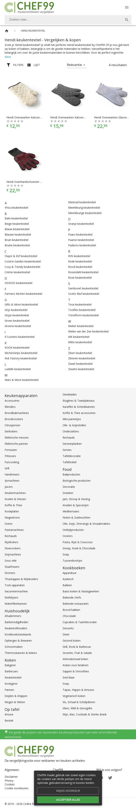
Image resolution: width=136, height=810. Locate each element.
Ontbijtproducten (73, 530)
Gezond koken (72, 640)
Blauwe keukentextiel (18, 234)
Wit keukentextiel (78, 337)
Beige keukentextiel (17, 224)
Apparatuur (69, 573)
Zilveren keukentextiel (81, 358)
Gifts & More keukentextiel (21, 304)
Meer (8, 57)
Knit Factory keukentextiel (21, 358)
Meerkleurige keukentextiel (85, 213)
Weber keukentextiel (80, 326)
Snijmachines (13, 554)
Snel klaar (69, 677)
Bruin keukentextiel (16, 240)
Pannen (9, 690)
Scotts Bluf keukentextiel (83, 294)
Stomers (10, 573)
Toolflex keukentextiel (82, 310)
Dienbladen (70, 394)
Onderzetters (71, 431)
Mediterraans (71, 511)
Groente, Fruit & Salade (77, 653)
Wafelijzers (11, 597)
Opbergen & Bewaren (18, 640)
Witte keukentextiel (80, 342)
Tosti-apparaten (15, 585)
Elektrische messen (17, 437)
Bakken (67, 585)
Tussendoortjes (72, 560)
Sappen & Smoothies (76, 671)
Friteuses (10, 456)
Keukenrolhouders (16, 628)
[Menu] (126, 7)
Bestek (9, 720)
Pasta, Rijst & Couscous (78, 542)
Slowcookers (13, 548)
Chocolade (69, 616)
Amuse (9, 714)
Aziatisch (68, 579)
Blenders (10, 407)
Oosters (68, 536)
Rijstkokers (11, 542)
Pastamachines (14, 530)
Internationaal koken (75, 659)
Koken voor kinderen (75, 665)
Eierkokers (11, 431)
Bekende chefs (72, 597)
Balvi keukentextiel (16, 218)
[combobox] (68, 19)
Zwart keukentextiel (80, 363)
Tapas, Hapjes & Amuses (78, 690)
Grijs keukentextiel (16, 310)
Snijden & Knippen (16, 696)
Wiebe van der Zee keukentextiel (88, 331)
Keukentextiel (13, 677)
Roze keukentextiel (80, 277)
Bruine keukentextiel (17, 245)
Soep (66, 554)
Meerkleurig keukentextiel (84, 207)
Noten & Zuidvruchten (76, 517)
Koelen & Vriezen (15, 499)
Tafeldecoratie (72, 456)
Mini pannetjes (72, 419)
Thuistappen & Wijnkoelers (21, 579)
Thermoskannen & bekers (21, 653)
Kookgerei (11, 683)
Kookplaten (12, 511)
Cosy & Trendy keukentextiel (22, 267)
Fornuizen (11, 450)
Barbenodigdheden (16, 622)
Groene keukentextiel (18, 326)
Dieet (66, 634)
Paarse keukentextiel (81, 240)
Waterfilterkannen (16, 603)
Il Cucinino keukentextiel (19, 337)
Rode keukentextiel (80, 261)
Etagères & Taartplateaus (79, 400)
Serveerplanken (72, 443)
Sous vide (11, 560)
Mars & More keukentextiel (22, 380)
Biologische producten (77, 480)
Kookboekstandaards (18, 634)
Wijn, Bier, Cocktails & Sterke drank (85, 714)
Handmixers (12, 474)
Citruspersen (12, 425)
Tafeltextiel (69, 462)
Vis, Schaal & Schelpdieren (79, 702)
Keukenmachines (15, 493)
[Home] (7, 31)
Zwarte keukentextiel (81, 369)
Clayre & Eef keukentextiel (21, 256)
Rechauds (11, 536)
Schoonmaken (14, 646)
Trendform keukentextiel (83, 315)
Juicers (9, 487)
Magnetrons (12, 517)
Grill (7, 468)
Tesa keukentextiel (80, 304)
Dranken (68, 493)
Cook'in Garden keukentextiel (23, 261)
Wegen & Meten (15, 702)
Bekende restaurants (76, 603)
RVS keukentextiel (79, 256)
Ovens (9, 523)
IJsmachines (12, 480)
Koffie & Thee (13, 505)
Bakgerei (10, 665)
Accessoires (12, 400)
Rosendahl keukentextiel (83, 272)
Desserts (68, 628)
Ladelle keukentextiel (18, 369)
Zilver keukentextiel (80, 353)
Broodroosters (14, 419)
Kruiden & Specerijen (76, 505)
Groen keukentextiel (17, 320)
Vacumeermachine (16, 591)
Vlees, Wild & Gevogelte (77, 708)
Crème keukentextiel (17, 272)
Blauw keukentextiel (17, 229)
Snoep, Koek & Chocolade (79, 548)
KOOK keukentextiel (17, 347)
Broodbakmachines (17, 413)
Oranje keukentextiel (81, 224)
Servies (67, 450)
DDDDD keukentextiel (18, 283)
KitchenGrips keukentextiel (21, 353)
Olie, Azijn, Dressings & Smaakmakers (86, 523)
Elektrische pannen (16, 443)
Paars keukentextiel (80, 234)
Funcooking (12, 462)
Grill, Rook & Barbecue (77, 646)
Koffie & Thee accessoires (79, 413)
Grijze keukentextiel (17, 315)
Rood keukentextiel (80, 267)
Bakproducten (71, 474)
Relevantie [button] (74, 65)
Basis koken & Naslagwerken (81, 591)
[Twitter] (110, 777)
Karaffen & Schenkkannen (79, 407)
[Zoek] (126, 19)
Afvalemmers (13, 616)
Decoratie (69, 487)
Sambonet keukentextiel (83, 288)
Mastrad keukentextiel (82, 202)
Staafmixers (12, 567)
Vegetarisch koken (74, 696)
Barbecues (11, 671)
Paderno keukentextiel (82, 245)
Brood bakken (71, 610)
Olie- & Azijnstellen (74, 425)
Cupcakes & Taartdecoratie (80, 622)
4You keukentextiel (16, 207)
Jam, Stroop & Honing (76, 499)
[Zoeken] (63, 19)
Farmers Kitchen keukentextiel (23, 294)
